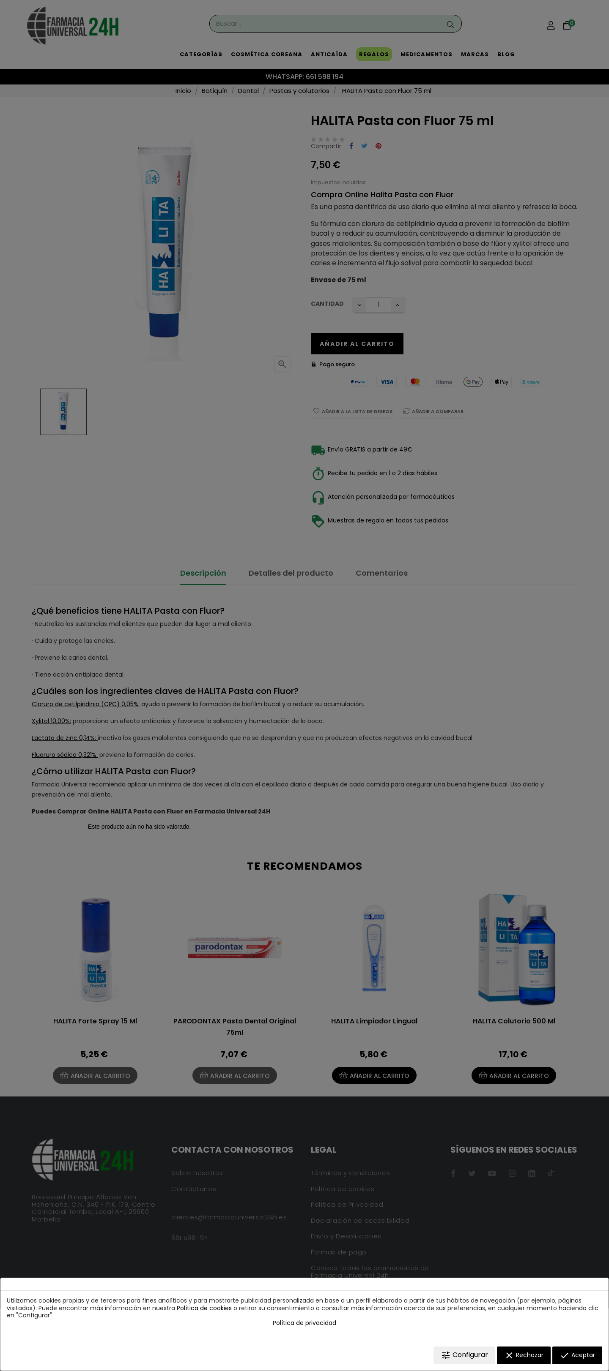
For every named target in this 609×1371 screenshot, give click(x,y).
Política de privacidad (304, 1323)
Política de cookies (204, 1308)
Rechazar (523, 1355)
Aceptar (577, 1355)
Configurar (464, 1355)
